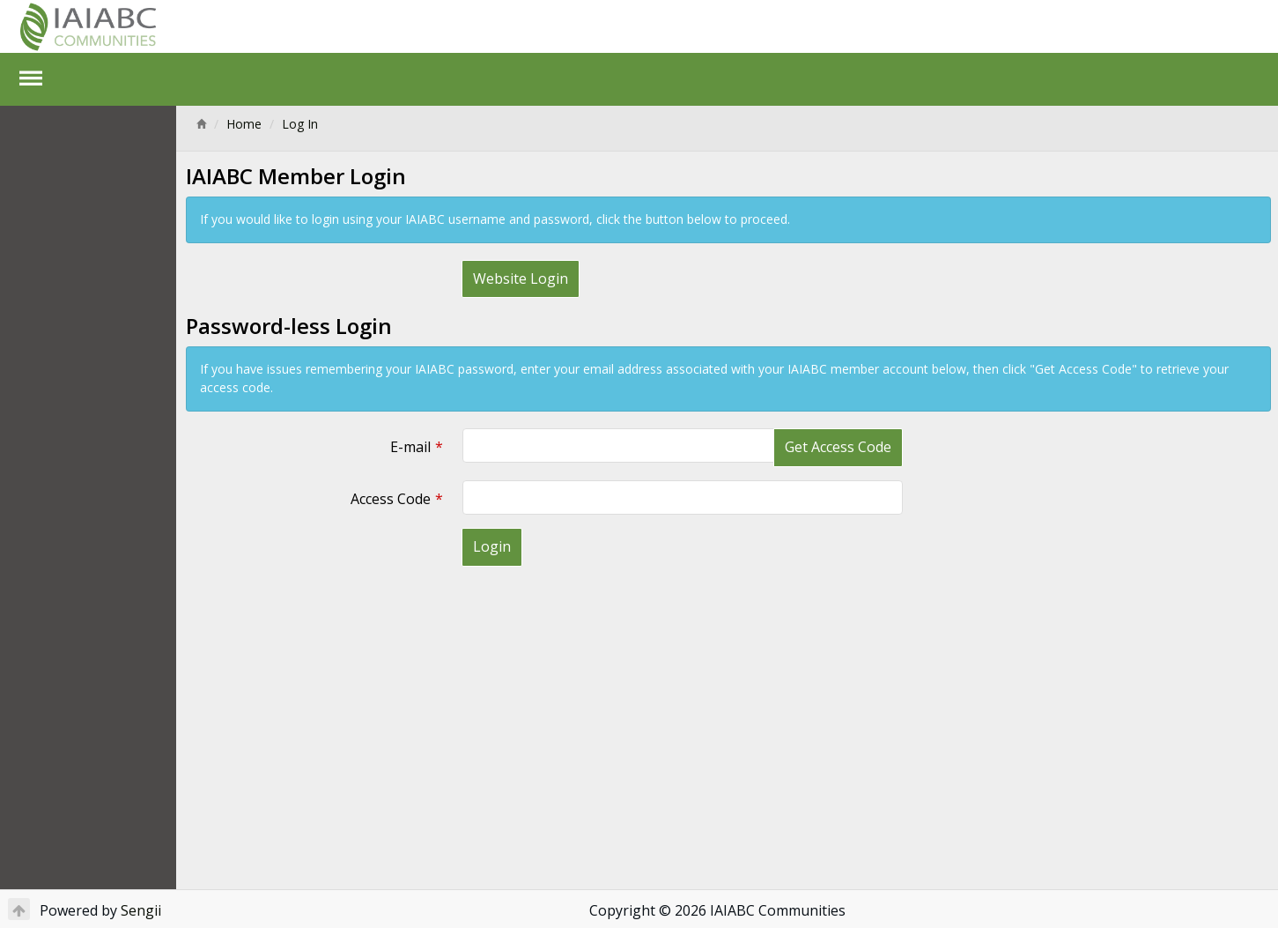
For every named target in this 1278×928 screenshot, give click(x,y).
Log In (300, 123)
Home (244, 123)
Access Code (391, 499)
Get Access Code (838, 447)
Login (492, 546)
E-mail (410, 447)
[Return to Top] (19, 909)
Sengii (141, 910)
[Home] (201, 123)
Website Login (520, 278)
